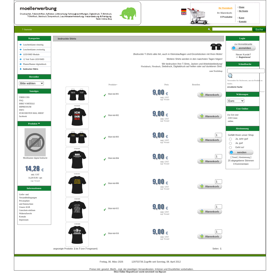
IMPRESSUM (25, 107)
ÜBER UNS (24, 97)
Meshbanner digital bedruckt (35, 158)
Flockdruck (146, 66)
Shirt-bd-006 (113, 183)
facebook (23, 116)
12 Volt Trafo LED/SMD (33, 59)
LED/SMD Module (31, 54)
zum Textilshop (215, 71)
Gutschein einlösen (27, 210)
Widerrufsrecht (25, 213)
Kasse (241, 17)
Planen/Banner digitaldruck (34, 64)
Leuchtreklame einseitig (33, 45)
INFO (21, 110)
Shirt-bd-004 (113, 158)
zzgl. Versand (35, 181)
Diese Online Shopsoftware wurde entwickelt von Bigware (140, 272)
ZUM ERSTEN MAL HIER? (31, 113)
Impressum (23, 220)
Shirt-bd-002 (113, 115)
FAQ (21, 100)
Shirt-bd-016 (113, 233)
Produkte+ (112, 84)
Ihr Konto (243, 11)
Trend (234, 157)
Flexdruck (156, 66)
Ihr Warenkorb (225, 8)
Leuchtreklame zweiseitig (34, 49)
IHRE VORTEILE (27, 103)
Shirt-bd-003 (113, 137)
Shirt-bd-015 (113, 208)
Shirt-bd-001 (113, 94)
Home (241, 7)
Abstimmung (244, 157)
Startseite (27, 29)
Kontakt (243, 21)
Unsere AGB (24, 207)
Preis (167, 84)
